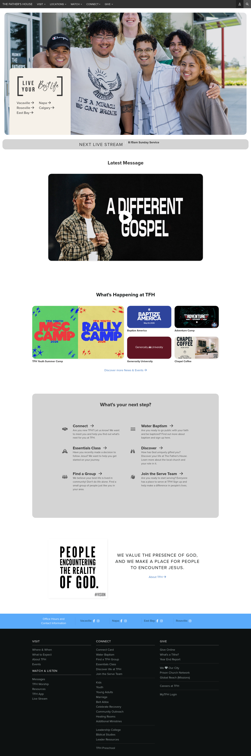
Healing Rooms (105, 716)
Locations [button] (58, 4)
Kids (98, 682)
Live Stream (39, 699)
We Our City (169, 668)
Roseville (25, 113)
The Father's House (17, 4)
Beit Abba (102, 702)
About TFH (157, 577)
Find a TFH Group (107, 659)
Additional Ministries (109, 721)
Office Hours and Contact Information (53, 621)
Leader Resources (107, 739)
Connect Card (105, 650)
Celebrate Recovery (108, 707)
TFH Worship (40, 684)
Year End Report (170, 659)
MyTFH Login (168, 694)
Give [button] (109, 4)
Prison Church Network (175, 672)
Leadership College (108, 730)
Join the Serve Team (109, 674)
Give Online (167, 650)
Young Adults (104, 692)
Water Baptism (105, 654)
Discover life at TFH (108, 669)
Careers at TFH (169, 686)
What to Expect (42, 654)
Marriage (101, 697)
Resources (38, 689)
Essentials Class (106, 664)
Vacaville (25, 108)
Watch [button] (76, 4)
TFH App (38, 694)
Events (36, 664)
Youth (99, 687)
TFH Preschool (105, 748)
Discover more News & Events (125, 370)
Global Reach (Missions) (175, 677)
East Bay (25, 117)
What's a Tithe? (169, 654)
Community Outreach (110, 711)
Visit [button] (41, 4)
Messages (38, 679)
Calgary (46, 113)
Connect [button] (93, 4)
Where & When (42, 650)
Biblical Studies (105, 734)
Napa (45, 108)
